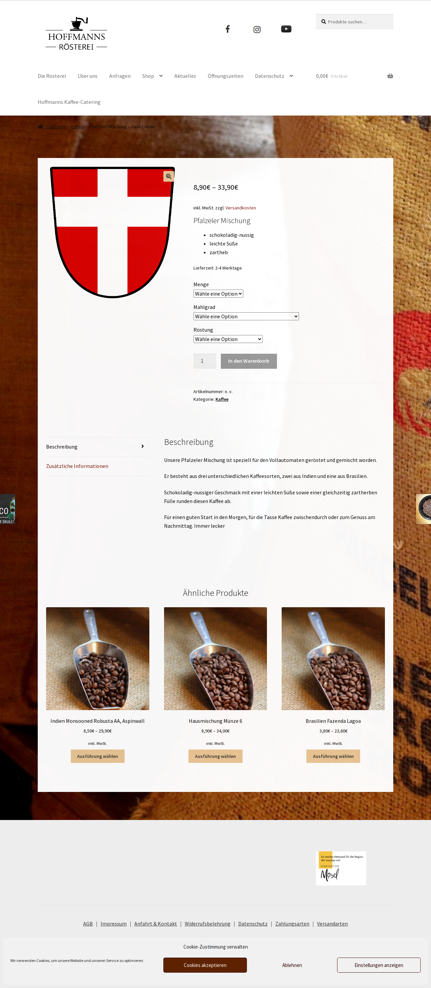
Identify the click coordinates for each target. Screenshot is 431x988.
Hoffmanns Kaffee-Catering (69, 102)
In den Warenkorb (248, 360)
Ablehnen (292, 965)
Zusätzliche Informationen (77, 466)
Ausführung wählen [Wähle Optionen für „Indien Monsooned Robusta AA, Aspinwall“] (97, 756)
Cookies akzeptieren (205, 965)
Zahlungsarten (292, 923)
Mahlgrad (204, 307)
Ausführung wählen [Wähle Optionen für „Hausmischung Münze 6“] (215, 756)
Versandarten (332, 923)
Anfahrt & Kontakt (155, 923)
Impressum (114, 923)
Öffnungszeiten (225, 75)
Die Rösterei (52, 75)
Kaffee (77, 127)
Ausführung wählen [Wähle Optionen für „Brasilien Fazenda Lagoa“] (333, 756)
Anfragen (120, 75)
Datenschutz (269, 75)
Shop (148, 75)
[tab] (97, 447)
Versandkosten (241, 208)
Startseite (56, 127)
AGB (88, 923)
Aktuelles (185, 75)
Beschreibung (62, 446)
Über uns (88, 75)
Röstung (203, 329)
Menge (201, 284)
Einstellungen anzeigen (378, 965)
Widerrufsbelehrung (208, 923)
